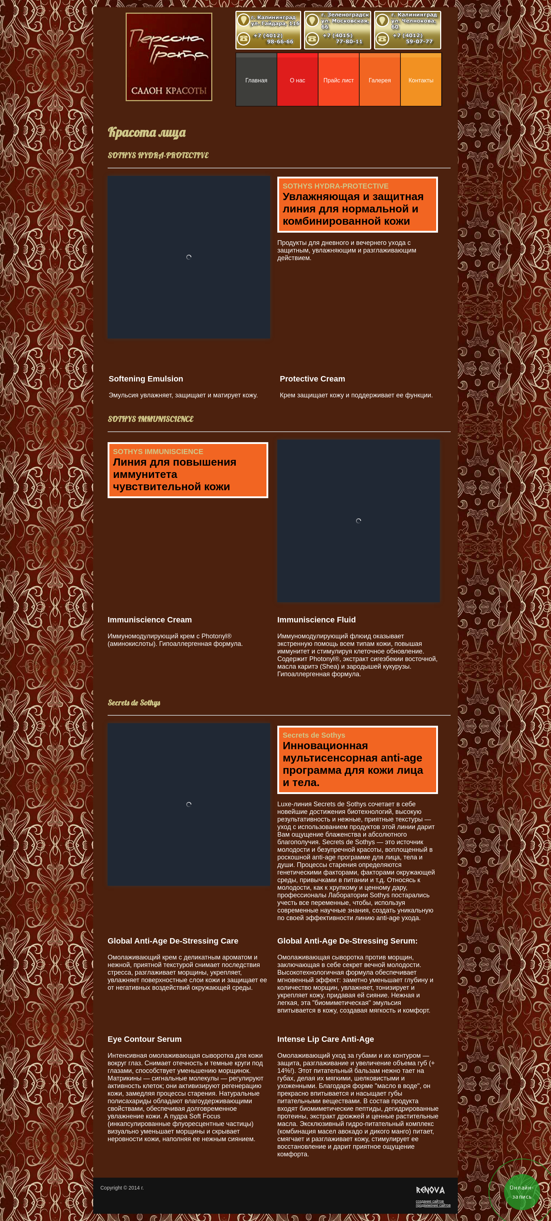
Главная (257, 80)
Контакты (420, 80)
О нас (297, 80)
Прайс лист (339, 80)
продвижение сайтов (433, 1205)
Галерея (380, 80)
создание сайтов (430, 1201)
